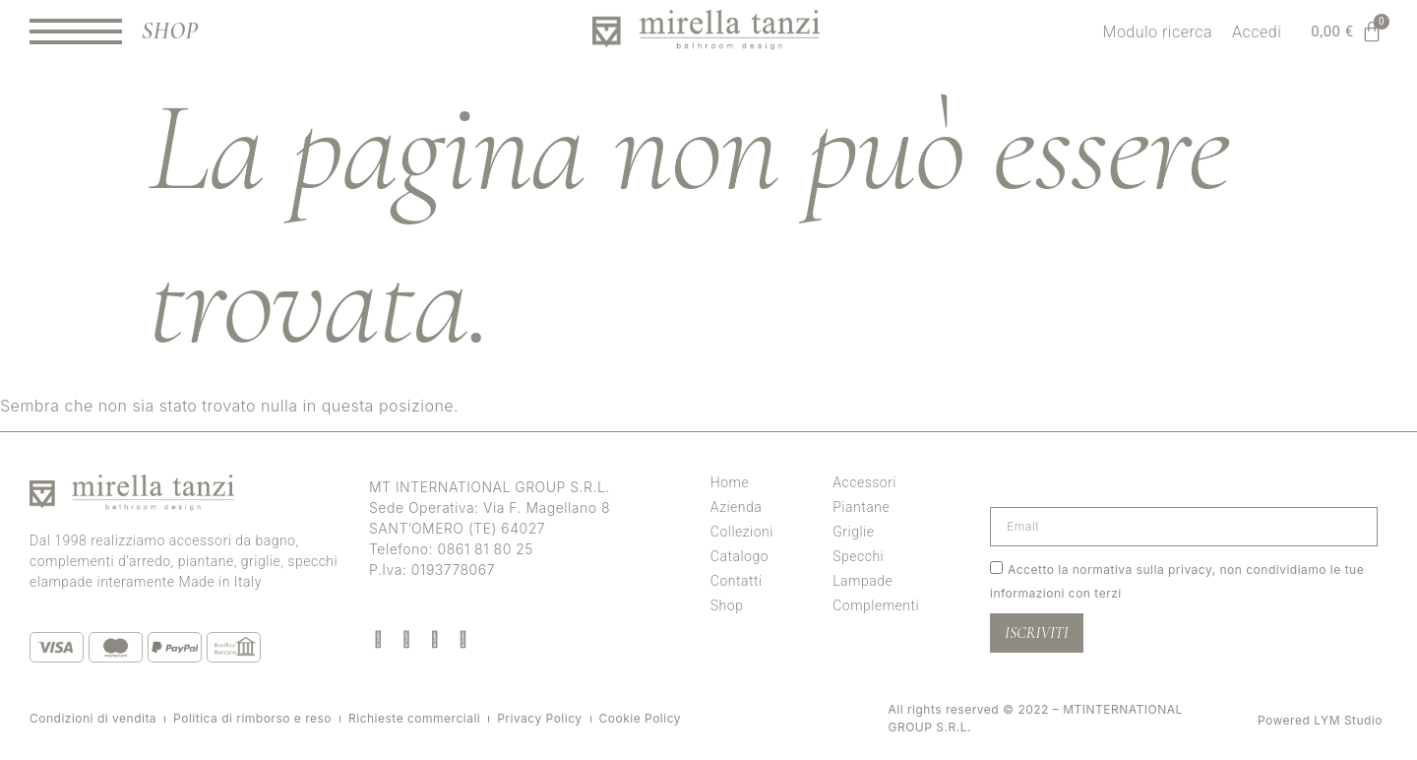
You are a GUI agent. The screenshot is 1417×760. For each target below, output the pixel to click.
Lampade (862, 581)
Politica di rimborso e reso (252, 718)
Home (729, 482)
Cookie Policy (640, 718)
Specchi (858, 556)
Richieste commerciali (414, 718)
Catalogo (739, 556)
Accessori (864, 482)
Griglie (853, 531)
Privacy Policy (539, 718)
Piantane (861, 507)
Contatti (736, 581)
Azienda (736, 507)
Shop (727, 605)
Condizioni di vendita (93, 718)
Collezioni (741, 531)
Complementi (875, 605)
